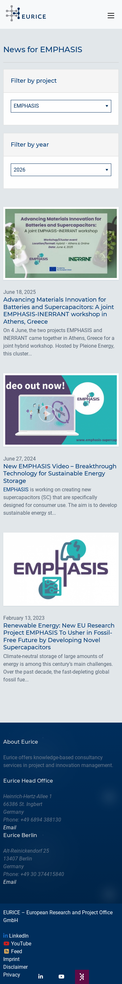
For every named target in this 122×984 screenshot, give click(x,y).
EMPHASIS (16, 489)
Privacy (11, 975)
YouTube (17, 944)
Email (9, 827)
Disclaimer (15, 967)
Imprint (11, 959)
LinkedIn (16, 936)
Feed (12, 951)
